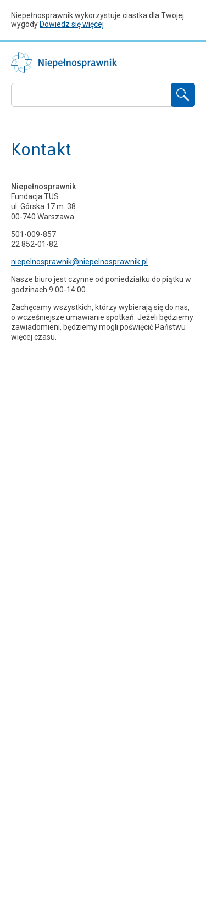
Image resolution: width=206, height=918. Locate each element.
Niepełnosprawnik (64, 62)
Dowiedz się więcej (72, 24)
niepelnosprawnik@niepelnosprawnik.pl (79, 261)
